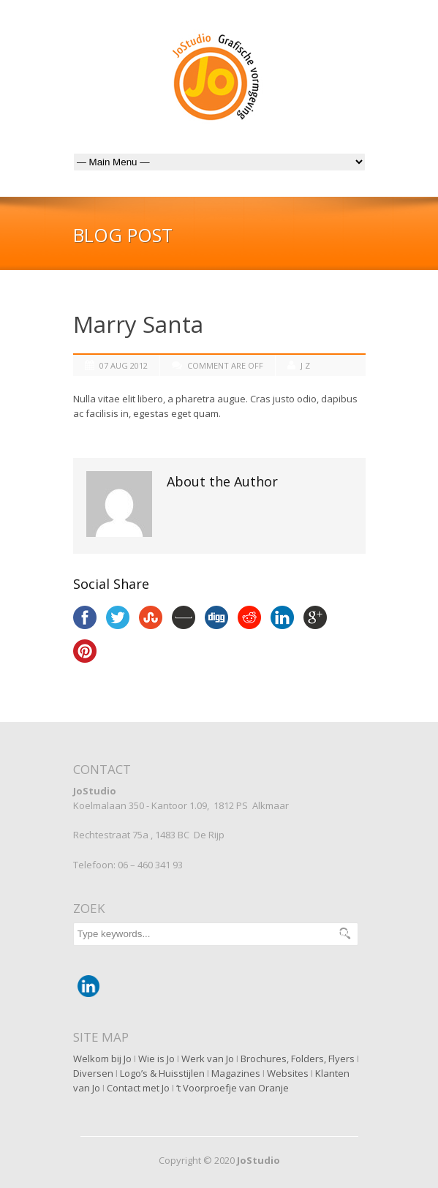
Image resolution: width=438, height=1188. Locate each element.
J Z (305, 365)
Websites (288, 1073)
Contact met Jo (138, 1087)
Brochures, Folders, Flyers (298, 1058)
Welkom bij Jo (102, 1058)
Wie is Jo (156, 1058)
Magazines (235, 1073)
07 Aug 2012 (123, 365)
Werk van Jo (207, 1058)
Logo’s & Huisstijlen (162, 1073)
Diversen (93, 1073)
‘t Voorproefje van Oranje (232, 1087)
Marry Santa (138, 324)
